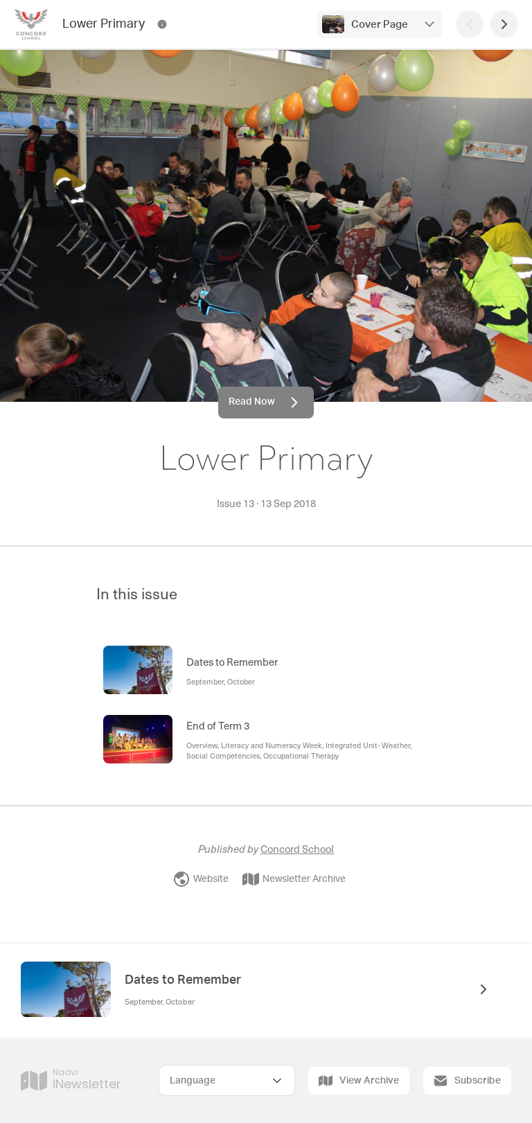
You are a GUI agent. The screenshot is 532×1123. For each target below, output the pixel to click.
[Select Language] (226, 1080)
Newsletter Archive (294, 879)
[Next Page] (504, 24)
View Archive (359, 1081)
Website (201, 879)
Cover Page (379, 24)
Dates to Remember (183, 980)
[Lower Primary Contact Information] (162, 24)
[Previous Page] (470, 24)
